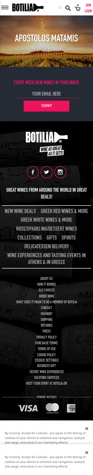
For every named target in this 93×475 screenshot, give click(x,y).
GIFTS (52, 237)
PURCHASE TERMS (46, 343)
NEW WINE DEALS (20, 211)
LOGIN (88, 11)
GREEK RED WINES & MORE (64, 211)
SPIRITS (69, 237)
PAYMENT (46, 314)
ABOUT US (46, 278)
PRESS (47, 331)
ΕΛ (60, 8)
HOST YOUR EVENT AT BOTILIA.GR (46, 383)
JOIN (88, 5)
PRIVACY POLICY (46, 337)
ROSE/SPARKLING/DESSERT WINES (46, 229)
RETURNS (46, 325)
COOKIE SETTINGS (46, 360)
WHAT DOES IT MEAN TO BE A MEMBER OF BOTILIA (46, 302)
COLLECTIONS (29, 237)
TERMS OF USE (47, 349)
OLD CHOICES (46, 290)
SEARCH (68, 7)
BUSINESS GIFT (46, 365)
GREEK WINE (46, 296)
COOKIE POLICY (46, 355)
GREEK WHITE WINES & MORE (46, 220)
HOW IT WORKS (46, 284)
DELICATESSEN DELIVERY (46, 246)
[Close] (86, 428)
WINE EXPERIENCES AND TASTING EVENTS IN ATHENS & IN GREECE (46, 259)
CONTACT (46, 307)
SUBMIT (46, 106)
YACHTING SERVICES (46, 377)
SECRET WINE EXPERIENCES (46, 371)
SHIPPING (46, 319)
